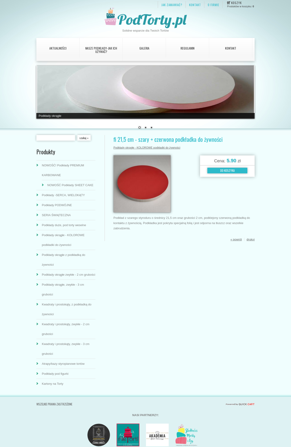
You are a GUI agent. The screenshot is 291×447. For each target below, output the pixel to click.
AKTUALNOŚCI (57, 48)
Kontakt (230, 48)
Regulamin (187, 48)
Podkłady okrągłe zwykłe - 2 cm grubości (68, 274)
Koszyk (236, 2)
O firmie (213, 4)
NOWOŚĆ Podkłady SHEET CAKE (70, 185)
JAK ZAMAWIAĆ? (171, 4)
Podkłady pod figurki (55, 373)
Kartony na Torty (52, 383)
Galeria (144, 48)
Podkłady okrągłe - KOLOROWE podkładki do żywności (146, 147)
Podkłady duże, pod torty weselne (64, 225)
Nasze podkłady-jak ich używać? (101, 50)
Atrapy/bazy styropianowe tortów (63, 363)
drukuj (251, 239)
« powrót (236, 239)
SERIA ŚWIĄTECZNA (56, 215)
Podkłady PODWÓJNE (57, 205)
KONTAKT (195, 4)
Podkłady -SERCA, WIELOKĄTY (63, 195)
